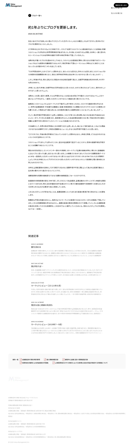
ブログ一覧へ (37, 16)
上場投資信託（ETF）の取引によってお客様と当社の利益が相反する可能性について (81, 364)
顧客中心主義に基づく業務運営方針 (76, 361)
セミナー (88, 5)
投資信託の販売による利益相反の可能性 (35, 364)
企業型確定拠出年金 (58, 5)
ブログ (97, 5)
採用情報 (106, 5)
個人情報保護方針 (52, 361)
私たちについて (75, 5)
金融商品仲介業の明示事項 (31, 361)
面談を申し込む (121, 5)
